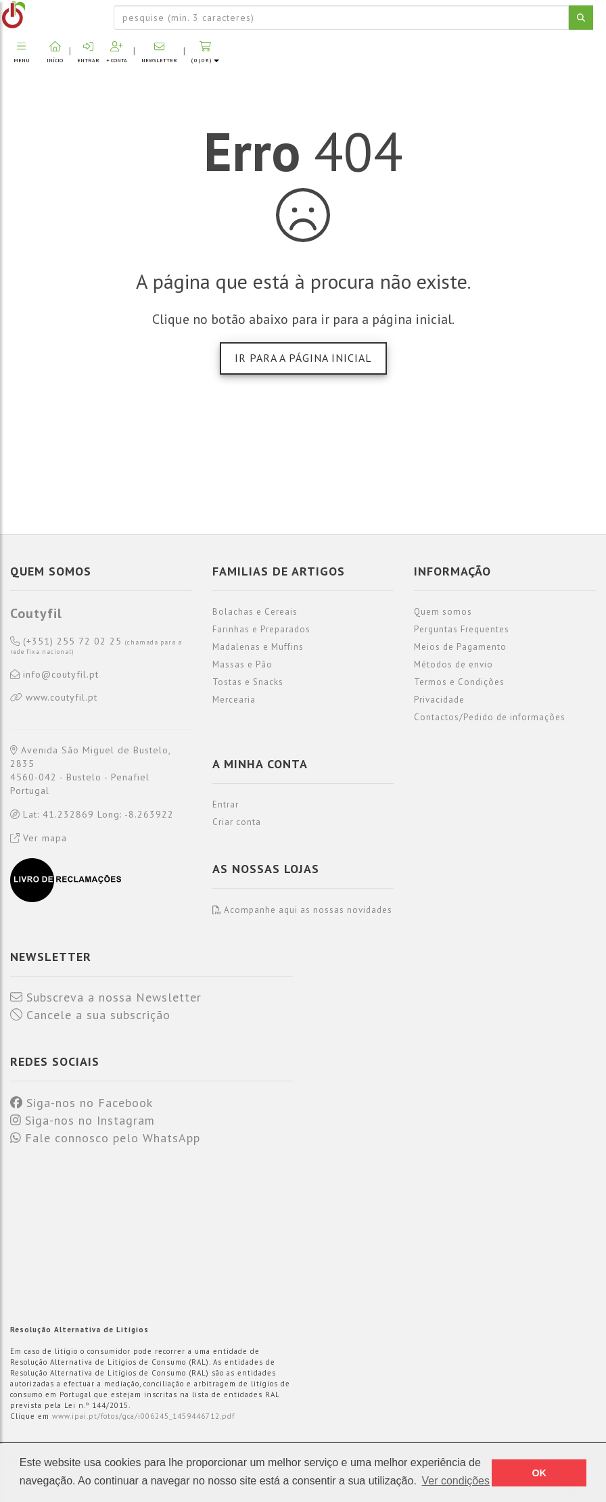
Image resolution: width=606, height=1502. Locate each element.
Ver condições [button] (455, 1480)
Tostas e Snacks (247, 682)
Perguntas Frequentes (461, 629)
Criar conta (236, 822)
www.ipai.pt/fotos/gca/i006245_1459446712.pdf (143, 1416)
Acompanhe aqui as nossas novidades (302, 910)
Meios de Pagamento (460, 647)
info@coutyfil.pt (54, 675)
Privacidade (439, 699)
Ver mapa (38, 838)
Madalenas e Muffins (258, 647)
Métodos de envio (453, 664)
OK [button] (539, 1473)
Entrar (225, 804)
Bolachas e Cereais (255, 611)
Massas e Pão (242, 664)
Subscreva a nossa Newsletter (106, 997)
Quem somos (443, 611)
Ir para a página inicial (303, 358)
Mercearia (234, 699)
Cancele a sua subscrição (90, 1015)
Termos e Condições (459, 682)
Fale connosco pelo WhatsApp (105, 1138)
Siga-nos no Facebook (81, 1103)
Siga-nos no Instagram (82, 1120)
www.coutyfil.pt (53, 698)
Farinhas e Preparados (261, 629)
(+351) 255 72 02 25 (96, 645)
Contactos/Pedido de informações (489, 717)
